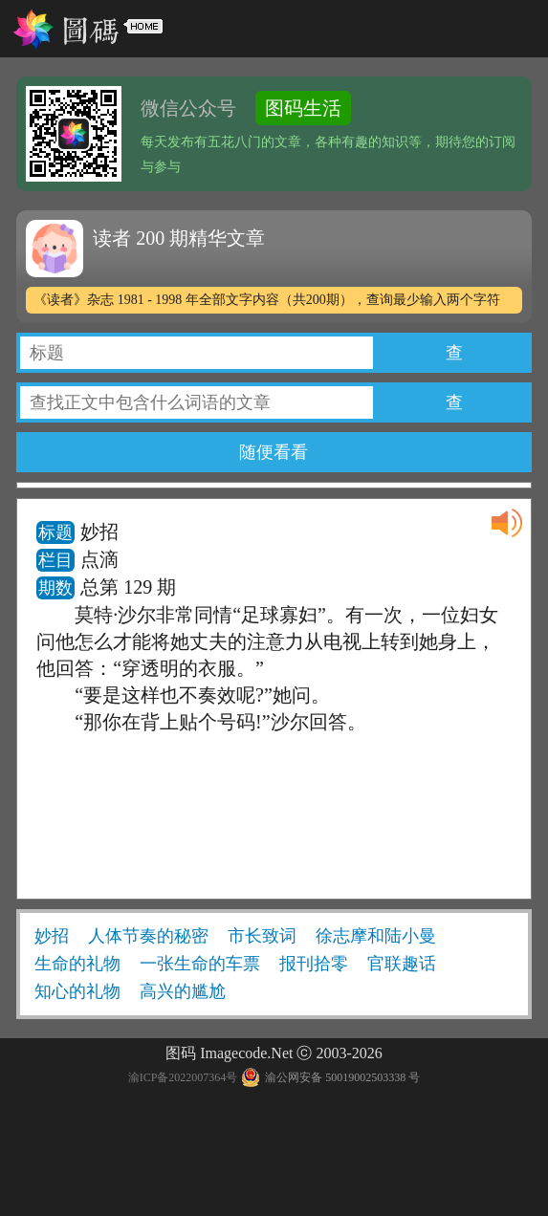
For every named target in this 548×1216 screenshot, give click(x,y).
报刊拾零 (313, 963)
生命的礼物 (77, 963)
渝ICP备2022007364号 (183, 1077)
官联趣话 (401, 963)
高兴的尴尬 (183, 991)
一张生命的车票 (200, 963)
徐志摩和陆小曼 (376, 935)
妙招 (51, 935)
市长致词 (262, 935)
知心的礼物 (77, 991)
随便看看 (273, 452)
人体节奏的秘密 (148, 935)
